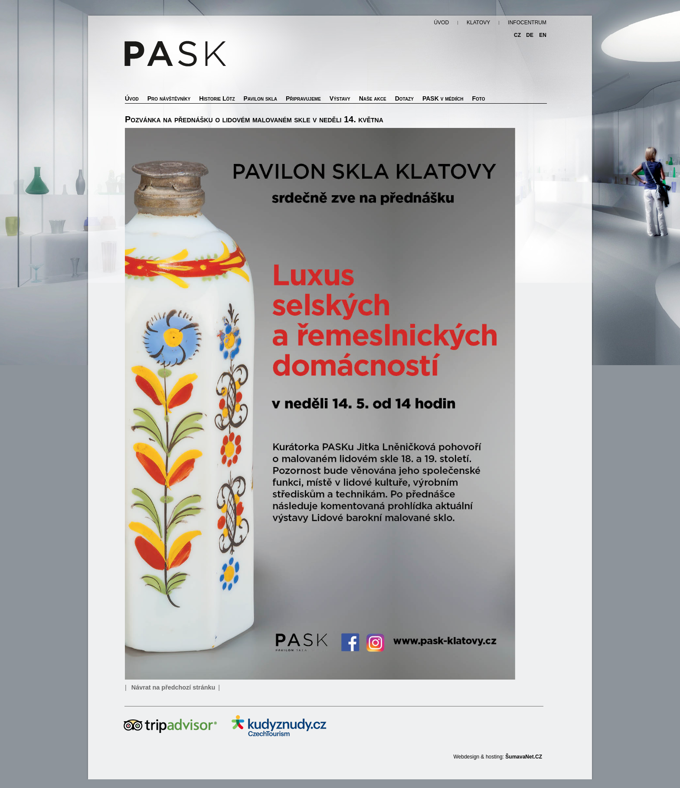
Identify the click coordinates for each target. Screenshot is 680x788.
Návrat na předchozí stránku (173, 687)
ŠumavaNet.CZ (523, 757)
